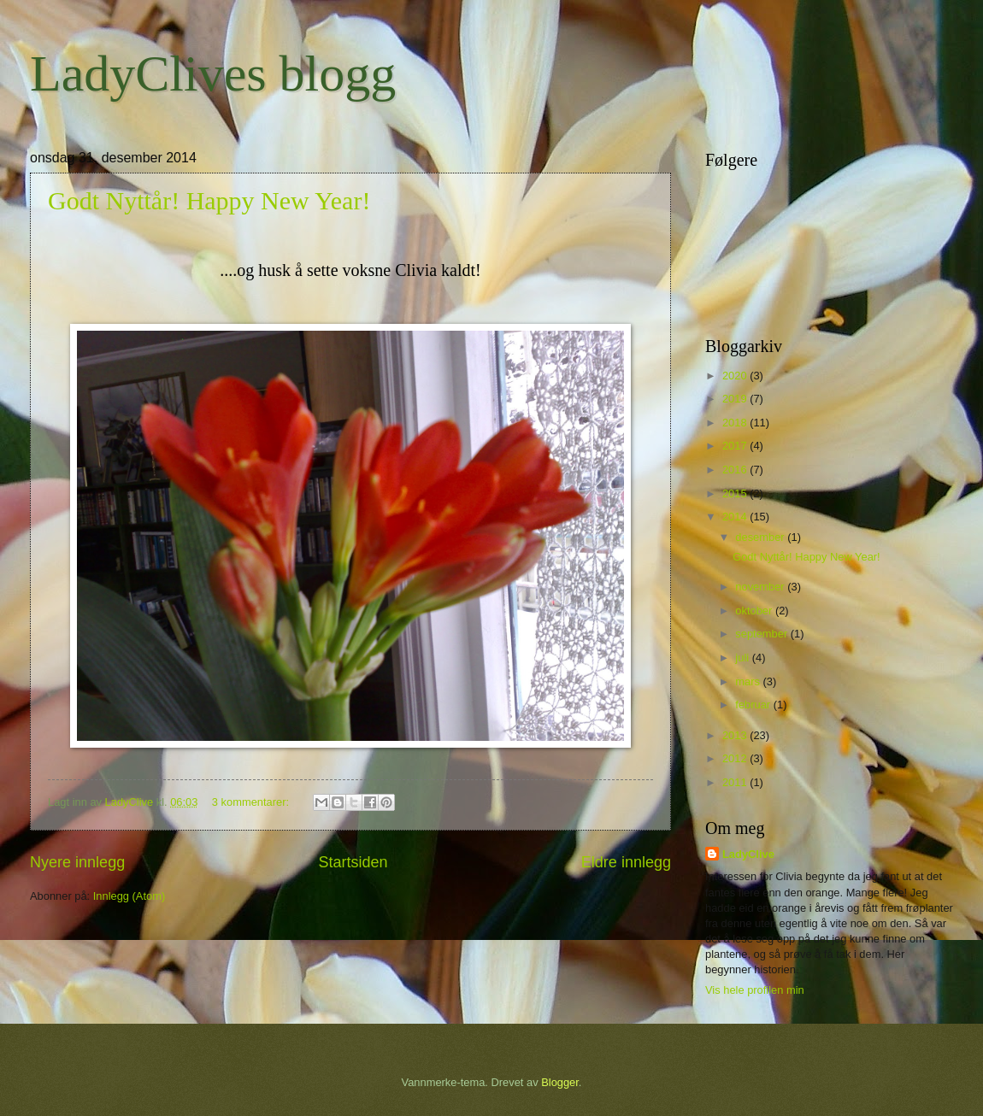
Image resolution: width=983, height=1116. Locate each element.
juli (743, 657)
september (762, 633)
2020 (736, 375)
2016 (736, 469)
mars (748, 681)
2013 (736, 735)
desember (761, 537)
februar (754, 704)
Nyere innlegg (77, 862)
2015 (736, 493)
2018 (736, 422)
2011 (736, 782)
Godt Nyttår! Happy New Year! (209, 200)
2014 (736, 516)
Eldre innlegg (626, 862)
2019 (736, 398)
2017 (736, 445)
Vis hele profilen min (754, 990)
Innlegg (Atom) (129, 896)
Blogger (560, 1082)
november (761, 586)
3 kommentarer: (252, 802)
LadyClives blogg (213, 73)
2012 (736, 758)
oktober (755, 610)
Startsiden (352, 862)
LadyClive (748, 854)
